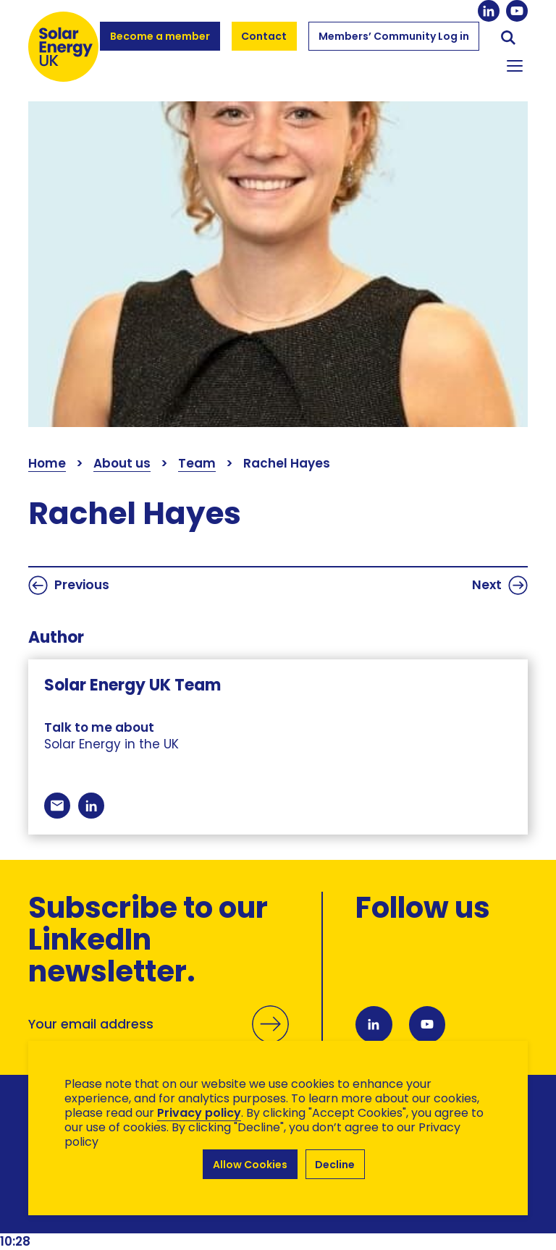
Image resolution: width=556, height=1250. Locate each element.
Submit (270, 1040)
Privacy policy (199, 1113)
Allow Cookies (250, 1164)
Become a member (159, 42)
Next (500, 585)
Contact (264, 36)
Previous (68, 585)
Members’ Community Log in (393, 42)
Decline (335, 1164)
